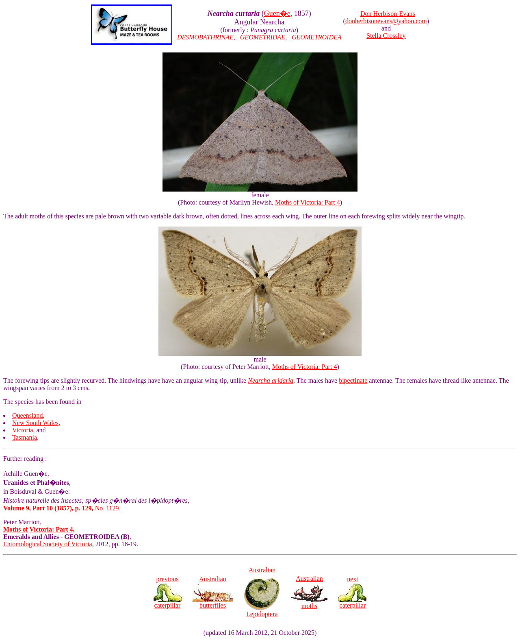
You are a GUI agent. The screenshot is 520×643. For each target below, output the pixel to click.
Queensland (27, 415)
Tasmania (24, 437)
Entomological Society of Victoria (47, 544)
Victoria (22, 430)
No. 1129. (62, 508)
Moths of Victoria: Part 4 (307, 202)
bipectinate (353, 380)
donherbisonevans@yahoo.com (386, 20)
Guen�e (277, 13)
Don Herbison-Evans (387, 13)
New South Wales (35, 422)
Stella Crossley (385, 35)
